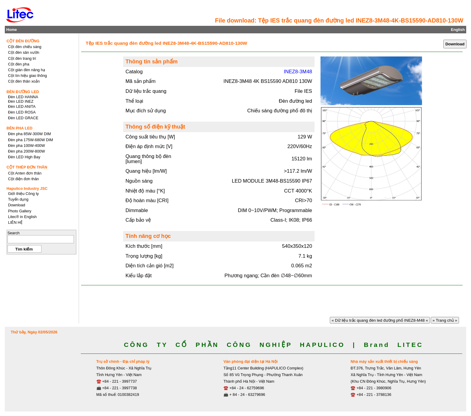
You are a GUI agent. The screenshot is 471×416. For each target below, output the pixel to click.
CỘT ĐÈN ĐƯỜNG (23, 41)
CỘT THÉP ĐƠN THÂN (27, 167)
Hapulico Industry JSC (27, 188)
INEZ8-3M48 (298, 71)
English (458, 29)
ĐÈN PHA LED (19, 128)
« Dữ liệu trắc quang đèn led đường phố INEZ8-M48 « (379, 320)
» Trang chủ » (444, 320)
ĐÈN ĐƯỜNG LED (23, 92)
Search (14, 233)
